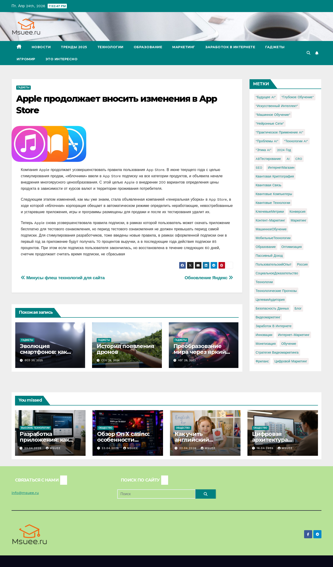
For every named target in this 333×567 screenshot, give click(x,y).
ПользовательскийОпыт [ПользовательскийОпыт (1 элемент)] (274, 264)
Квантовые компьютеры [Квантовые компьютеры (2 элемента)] (274, 194)
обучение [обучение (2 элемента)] (288, 343)
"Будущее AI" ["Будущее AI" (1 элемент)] (266, 97)
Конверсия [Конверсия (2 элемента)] (297, 211)
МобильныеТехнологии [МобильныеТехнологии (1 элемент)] (273, 238)
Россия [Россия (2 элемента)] (302, 264)
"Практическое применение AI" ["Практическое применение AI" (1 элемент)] (279, 132)
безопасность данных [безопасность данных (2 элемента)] (272, 308)
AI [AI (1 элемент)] (288, 159)
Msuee (53, 448)
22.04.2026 (188, 448)
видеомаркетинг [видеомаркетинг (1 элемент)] (268, 317)
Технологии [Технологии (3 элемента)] (264, 282)
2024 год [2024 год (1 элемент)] (284, 150)
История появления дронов (125, 349)
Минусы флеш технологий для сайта (63, 277)
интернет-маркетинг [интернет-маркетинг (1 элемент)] (293, 335)
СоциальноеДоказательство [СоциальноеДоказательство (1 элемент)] (277, 273)
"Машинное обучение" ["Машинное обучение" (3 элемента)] (273, 115)
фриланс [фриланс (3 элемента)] (262, 361)
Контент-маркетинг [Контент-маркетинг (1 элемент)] (270, 220)
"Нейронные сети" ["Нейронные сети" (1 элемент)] (270, 123)
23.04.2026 (33, 448)
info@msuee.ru (25, 493)
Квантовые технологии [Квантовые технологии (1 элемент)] (273, 203)
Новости (41, 47)
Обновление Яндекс (209, 277)
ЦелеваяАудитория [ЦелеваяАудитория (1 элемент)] (270, 299)
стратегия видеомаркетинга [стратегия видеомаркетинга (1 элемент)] (277, 352)
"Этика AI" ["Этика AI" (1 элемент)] (263, 150)
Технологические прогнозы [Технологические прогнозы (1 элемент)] (276, 291)
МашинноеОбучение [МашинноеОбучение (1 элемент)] (271, 229)
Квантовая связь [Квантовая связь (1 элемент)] (268, 185)
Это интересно (62, 59)
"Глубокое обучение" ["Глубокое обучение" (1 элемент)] (297, 97)
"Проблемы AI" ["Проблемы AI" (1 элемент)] (267, 141)
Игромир (26, 59)
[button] (308, 53)
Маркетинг (183, 47)
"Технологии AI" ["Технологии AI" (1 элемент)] (296, 141)
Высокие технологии (35, 428)
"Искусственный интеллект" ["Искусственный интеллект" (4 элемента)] (277, 106)
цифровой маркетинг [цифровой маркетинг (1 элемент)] (290, 361)
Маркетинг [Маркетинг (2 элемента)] (298, 220)
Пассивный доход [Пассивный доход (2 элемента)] (269, 255)
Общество (105, 428)
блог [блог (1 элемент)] (298, 308)
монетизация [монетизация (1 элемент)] (266, 343)
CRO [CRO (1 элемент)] (298, 159)
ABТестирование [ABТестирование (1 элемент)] (268, 159)
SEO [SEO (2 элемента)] (259, 167)
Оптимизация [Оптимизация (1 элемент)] (291, 247)
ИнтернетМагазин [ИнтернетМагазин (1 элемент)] (281, 167)
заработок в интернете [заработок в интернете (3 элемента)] (274, 326)
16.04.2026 (265, 448)
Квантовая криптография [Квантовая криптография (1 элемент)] (275, 176)
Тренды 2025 (74, 47)
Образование (148, 47)
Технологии (110, 47)
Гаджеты (275, 47)
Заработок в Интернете (230, 47)
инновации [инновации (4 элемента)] (264, 335)
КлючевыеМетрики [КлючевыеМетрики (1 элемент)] (270, 211)
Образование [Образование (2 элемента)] (266, 247)
